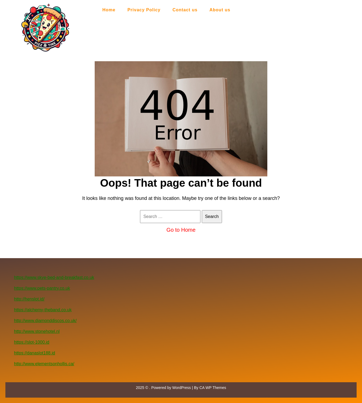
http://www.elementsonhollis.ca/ (44, 363)
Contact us (184, 10)
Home (109, 10)
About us (220, 10)
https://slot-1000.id (31, 342)
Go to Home (181, 230)
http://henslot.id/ (29, 299)
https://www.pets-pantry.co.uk (42, 288)
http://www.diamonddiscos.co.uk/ (45, 320)
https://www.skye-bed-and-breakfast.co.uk (54, 277)
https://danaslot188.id (34, 353)
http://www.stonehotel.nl (37, 331)
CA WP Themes (212, 387)
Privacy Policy (143, 10)
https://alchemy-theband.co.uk (42, 310)
